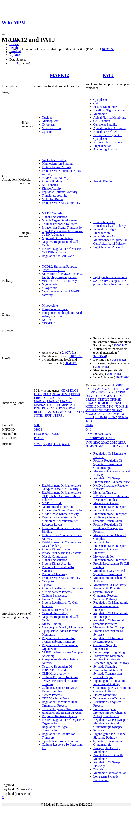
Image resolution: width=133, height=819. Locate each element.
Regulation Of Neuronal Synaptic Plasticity (108, 622)
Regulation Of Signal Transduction (55, 728)
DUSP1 (65, 394)
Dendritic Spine (103, 677)
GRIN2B (91, 399)
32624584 (99, 356)
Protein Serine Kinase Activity (61, 202)
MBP (64, 404)
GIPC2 (100, 396)
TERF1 (59, 415)
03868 (38, 429)
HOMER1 (103, 403)
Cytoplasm (48, 124)
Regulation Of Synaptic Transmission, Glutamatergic (111, 480)
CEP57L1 (114, 388)
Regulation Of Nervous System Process (108, 639)
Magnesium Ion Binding (57, 163)
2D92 (97, 442)
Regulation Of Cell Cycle (58, 256)
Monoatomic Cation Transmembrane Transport (110, 504)
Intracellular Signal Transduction (62, 227)
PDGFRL (40, 408)
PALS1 (101, 413)
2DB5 (113, 442)
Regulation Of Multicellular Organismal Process (59, 703)
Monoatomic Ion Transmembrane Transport (110, 558)
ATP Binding (50, 185)
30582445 (120, 345)
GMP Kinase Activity (55, 673)
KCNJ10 (90, 406)
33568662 (118, 359)
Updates (14, 54)
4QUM (47, 444)
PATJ (108, 75)
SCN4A (112, 417)
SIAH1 (69, 412)
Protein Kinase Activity (56, 167)
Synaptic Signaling (105, 666)
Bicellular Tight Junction (109, 110)
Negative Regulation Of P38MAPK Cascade (57, 668)
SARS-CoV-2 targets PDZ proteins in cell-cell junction (111, 282)
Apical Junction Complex (109, 128)
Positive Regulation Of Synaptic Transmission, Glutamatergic (108, 464)
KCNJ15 (102, 406)
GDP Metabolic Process (57, 698)
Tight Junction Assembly (109, 247)
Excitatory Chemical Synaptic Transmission (107, 519)
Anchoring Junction (105, 149)
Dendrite (98, 769)
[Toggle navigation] (3, 34)
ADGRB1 (118, 385)
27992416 (101, 366)
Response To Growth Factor (59, 716)
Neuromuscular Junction (57, 506)
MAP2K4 (53, 401)
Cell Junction (101, 121)
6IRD (124, 446)
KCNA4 (115, 403)
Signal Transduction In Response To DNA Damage (62, 232)
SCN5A (123, 417)
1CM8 (38, 444)
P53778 (39, 438)
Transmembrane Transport (110, 698)
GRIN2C (103, 399)
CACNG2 (101, 388)
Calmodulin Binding (55, 613)
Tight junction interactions (110, 277)
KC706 (46, 319)
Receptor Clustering (54, 574)
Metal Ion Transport (105, 492)
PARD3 (111, 413)
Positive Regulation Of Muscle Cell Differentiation (61, 250)
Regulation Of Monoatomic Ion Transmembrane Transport (110, 606)
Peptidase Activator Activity (59, 192)
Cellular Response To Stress (59, 224)
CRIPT (122, 392)
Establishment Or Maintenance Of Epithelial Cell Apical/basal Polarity (110, 240)
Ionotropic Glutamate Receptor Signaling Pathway (111, 661)
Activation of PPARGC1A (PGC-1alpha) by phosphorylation (63, 275)
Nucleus (47, 117)
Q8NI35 (110, 438)
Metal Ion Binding (53, 199)
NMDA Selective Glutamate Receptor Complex (111, 497)
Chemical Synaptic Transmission (62, 709)
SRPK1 (49, 415)
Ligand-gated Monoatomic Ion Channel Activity (110, 682)
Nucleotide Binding (54, 160)
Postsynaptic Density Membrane (62, 627)
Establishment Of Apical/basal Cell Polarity (109, 223)
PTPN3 (60, 408)
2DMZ (98, 446)
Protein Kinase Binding (56, 549)
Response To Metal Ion (56, 609)
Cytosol (47, 131)
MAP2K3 (40, 401)
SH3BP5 (58, 412)
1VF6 (88, 442)
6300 (37, 425)
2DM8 (89, 446)
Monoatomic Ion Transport (110, 627)
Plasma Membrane (105, 106)
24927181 (68, 352)
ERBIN (38, 397)
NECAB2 (104, 410)
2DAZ (105, 442)
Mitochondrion (51, 128)
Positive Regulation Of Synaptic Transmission (107, 671)
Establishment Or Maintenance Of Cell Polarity (61, 544)
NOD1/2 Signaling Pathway (59, 266)
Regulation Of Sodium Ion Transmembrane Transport (58, 639)
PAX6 (121, 413)
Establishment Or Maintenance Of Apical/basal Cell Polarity (61, 487)
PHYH (89, 417)
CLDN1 (90, 392)
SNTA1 (79, 412)
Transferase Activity (54, 195)
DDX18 (90, 396)
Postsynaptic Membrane (108, 655)
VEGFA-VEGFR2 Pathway (59, 280)
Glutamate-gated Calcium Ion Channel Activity (112, 689)
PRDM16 (101, 417)
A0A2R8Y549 (94, 438)
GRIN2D (115, 399)
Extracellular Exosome (107, 142)
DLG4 (56, 394)
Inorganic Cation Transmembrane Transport (110, 512)
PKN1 (51, 408)
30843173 (71, 363)
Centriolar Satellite (105, 124)
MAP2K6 (66, 401)
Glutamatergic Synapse (108, 726)
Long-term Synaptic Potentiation (105, 778)
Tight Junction (102, 146)
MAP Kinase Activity (55, 177)
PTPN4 (70, 408)
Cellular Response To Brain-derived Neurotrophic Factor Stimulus (60, 680)
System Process (52, 695)
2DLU (122, 442)
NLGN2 (117, 410)
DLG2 (38, 394)
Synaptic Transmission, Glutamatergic (108, 742)
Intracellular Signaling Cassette (61, 553)
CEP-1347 (48, 323)
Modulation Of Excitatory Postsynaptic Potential (109, 586)
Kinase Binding (52, 624)
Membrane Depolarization (109, 773)
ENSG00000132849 (98, 433)
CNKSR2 (102, 392)
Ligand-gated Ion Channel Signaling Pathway (109, 735)
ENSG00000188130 (47, 433)
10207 (89, 425)
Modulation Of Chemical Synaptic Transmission (109, 572)
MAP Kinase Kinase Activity (60, 513)
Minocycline (50, 305)
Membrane (100, 114)
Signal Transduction (54, 217)
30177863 (76, 356)
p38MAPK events (53, 270)
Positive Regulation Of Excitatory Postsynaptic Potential (108, 528)
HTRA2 (67, 397)
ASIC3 (89, 388)
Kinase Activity (52, 188)
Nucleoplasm (50, 121)
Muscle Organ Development (60, 220)
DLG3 (47, 394)
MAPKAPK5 (42, 404)
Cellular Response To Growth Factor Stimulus (60, 689)
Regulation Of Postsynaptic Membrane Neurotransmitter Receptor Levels (60, 521)
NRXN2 (90, 413)
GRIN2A (120, 396)
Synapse (98, 730)
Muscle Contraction (54, 556)
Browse (14, 44)
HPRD (13, 63)
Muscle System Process (57, 592)
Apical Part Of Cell (105, 131)
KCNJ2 (113, 406)
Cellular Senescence (54, 595)
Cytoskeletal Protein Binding (60, 741)
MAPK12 (59, 75)
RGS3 (48, 412)
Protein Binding (52, 181)
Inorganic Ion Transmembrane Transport (110, 544)
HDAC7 (90, 403)
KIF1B (123, 406)
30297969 (122, 377)
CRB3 (113, 392)
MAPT (56, 404)
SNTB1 (39, 415)
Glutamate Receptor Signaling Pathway (105, 597)
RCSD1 (39, 412)
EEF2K (75, 394)
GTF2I (57, 397)
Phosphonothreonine (55, 309)
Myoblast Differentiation (57, 238)
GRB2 (48, 397)
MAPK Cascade (52, 213)
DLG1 (74, 390)
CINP (125, 388)
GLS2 (109, 396)
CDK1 (65, 390)
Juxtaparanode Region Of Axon (62, 712)
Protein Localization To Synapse (62, 588)
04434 (89, 429)
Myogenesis (49, 284)
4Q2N (116, 446)
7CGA (66, 444)
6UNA (57, 444)
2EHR (108, 446)
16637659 (108, 49)
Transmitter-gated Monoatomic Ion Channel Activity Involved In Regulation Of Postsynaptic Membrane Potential (110, 716)
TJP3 (88, 420)
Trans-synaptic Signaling (109, 652)
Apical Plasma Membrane (109, 117)
